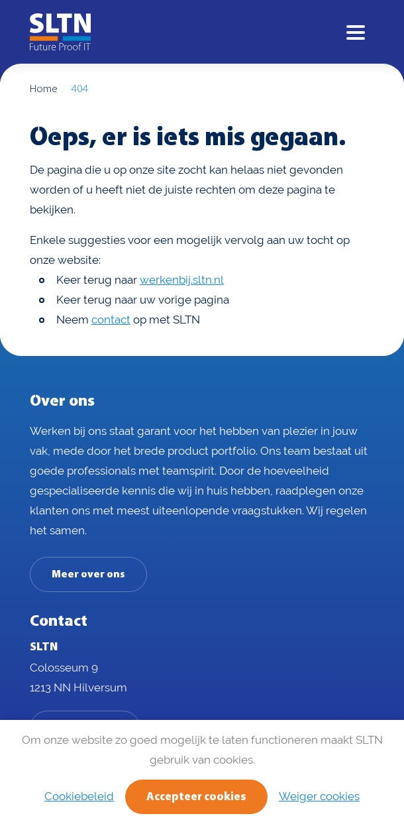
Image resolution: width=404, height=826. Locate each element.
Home (43, 89)
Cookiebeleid (79, 796)
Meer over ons (88, 574)
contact (110, 319)
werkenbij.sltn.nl (182, 279)
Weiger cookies (319, 796)
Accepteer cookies (196, 797)
